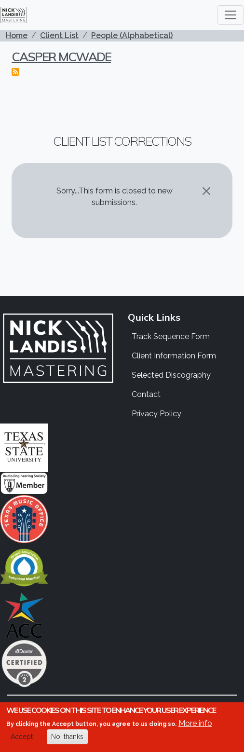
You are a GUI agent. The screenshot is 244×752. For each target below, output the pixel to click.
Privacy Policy (156, 413)
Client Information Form (174, 355)
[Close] (206, 191)
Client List (59, 35)
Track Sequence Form (171, 336)
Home (16, 35)
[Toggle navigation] (230, 15)
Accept (22, 737)
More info (195, 723)
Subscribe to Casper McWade (15, 72)
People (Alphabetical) (132, 35)
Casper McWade (61, 56)
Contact (146, 394)
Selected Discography (171, 375)
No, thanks (67, 737)
